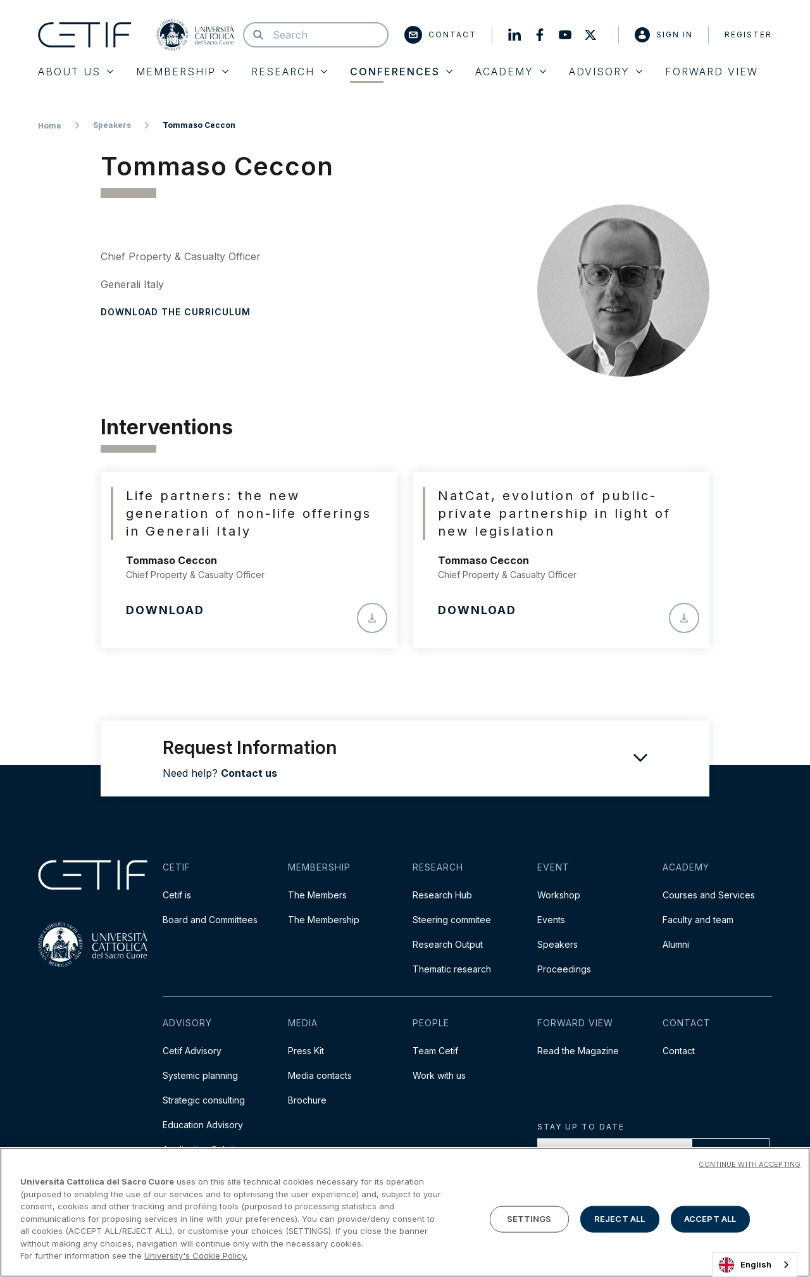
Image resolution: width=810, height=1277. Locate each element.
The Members (317, 895)
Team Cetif (435, 1050)
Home (49, 125)
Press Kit (306, 1050)
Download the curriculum (176, 311)
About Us (75, 71)
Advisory (605, 71)
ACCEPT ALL (710, 1219)
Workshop (558, 895)
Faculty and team (698, 919)
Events (551, 919)
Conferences (401, 71)
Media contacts (320, 1075)
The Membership (323, 919)
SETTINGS (529, 1219)
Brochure (307, 1100)
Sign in (664, 34)
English (745, 1265)
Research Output (448, 944)
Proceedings (564, 969)
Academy (510, 71)
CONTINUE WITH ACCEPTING (750, 1165)
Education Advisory (203, 1124)
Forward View (711, 71)
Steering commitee (452, 919)
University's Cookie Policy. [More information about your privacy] (195, 1256)
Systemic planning (200, 1075)
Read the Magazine (578, 1050)
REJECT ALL (619, 1219)
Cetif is (177, 895)
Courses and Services (709, 895)
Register (748, 34)
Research (289, 71)
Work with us (439, 1075)
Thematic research (452, 969)
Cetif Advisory (192, 1050)
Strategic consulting (204, 1100)
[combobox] (754, 1264)
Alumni (676, 944)
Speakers (112, 125)
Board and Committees (210, 919)
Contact (440, 35)
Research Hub (442, 895)
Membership (182, 71)
